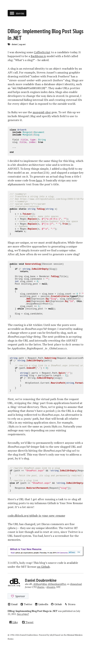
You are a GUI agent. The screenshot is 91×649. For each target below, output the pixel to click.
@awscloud (76, 584)
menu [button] (17, 13)
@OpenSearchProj (57, 584)
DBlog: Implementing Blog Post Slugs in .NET (46, 34)
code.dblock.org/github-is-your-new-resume (36, 515)
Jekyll (52, 635)
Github (56, 604)
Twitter (26, 604)
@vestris (51, 587)
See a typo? (23, 614)
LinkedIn (41, 604)
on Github (43, 567)
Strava (69, 604)
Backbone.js (38, 56)
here (39, 180)
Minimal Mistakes (74, 635)
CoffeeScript (42, 52)
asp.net (22, 44)
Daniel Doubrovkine (41, 580)
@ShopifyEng (40, 584)
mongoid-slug (42, 112)
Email (13, 604)
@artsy (40, 587)
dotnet (15, 44)
